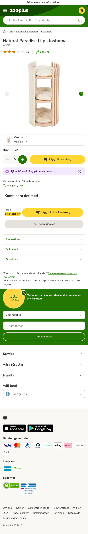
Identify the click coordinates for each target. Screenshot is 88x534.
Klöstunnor (46, 31)
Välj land (10, 386)
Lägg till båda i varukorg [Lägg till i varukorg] (58, 213)
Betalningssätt (41, 513)
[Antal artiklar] (15, 159)
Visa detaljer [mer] (44, 224)
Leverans (59, 513)
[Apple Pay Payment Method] (58, 445)
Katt (11, 31)
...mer (37, 181)
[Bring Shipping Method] (17, 469)
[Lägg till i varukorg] (57, 159)
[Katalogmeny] (5, 10)
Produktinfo (44, 239)
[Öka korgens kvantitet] (22, 159)
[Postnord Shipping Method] (7, 469)
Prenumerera (44, 336)
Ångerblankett (21, 513)
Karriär (20, 508)
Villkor (77, 508)
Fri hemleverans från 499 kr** (44, 2)
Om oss (7, 508)
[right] (81, 94)
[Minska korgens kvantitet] (7, 159)
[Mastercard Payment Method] (17, 445)
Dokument (44, 249)
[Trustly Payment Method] (48, 445)
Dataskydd (74, 513)
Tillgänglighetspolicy (14, 518)
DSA (5, 513)
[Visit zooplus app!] (14, 431)
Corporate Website (38, 508)
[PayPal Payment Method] (27, 445)
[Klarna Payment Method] (68, 445)
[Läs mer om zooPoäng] (79, 171)
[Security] (11, 486)
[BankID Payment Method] (37, 445)
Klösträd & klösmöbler (27, 31)
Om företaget (61, 508)
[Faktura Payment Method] (79, 445)
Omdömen (44, 259)
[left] (7, 94)
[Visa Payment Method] (7, 445)
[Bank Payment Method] (6, 452)
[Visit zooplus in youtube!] (5, 418)
